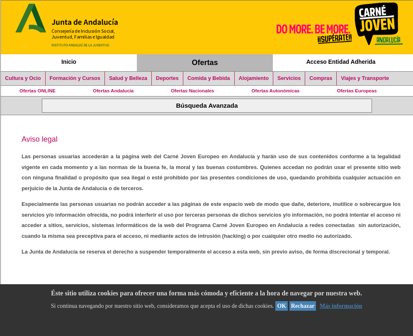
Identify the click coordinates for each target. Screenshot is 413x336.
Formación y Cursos (75, 78)
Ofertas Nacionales (192, 90)
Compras (320, 78)
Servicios (289, 78)
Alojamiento (254, 78)
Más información (341, 306)
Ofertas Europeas (357, 90)
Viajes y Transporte (365, 78)
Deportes (167, 78)
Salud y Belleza (128, 78)
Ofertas (205, 62)
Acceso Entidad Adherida (341, 61)
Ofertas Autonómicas (275, 90)
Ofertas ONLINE (37, 90)
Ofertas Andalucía (113, 90)
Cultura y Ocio (23, 78)
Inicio (68, 61)
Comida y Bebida (208, 78)
